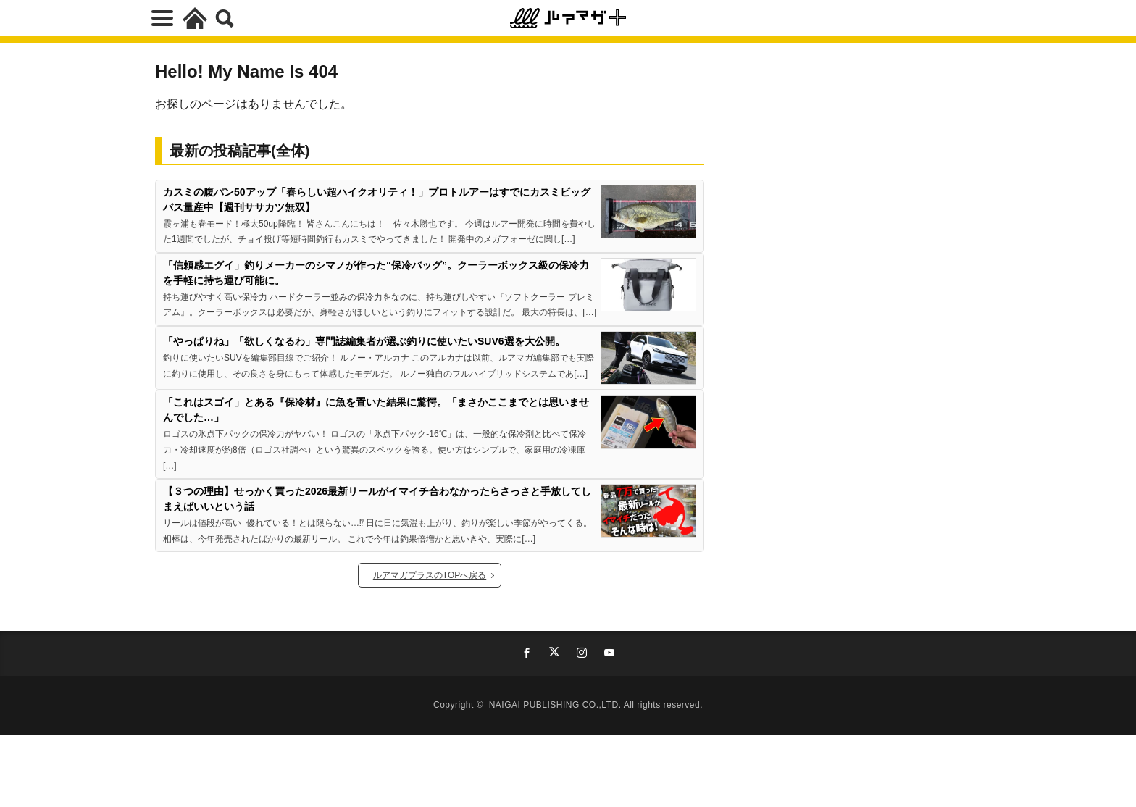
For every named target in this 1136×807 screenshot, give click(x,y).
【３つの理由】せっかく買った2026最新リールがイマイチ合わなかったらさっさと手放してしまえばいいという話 (377, 498)
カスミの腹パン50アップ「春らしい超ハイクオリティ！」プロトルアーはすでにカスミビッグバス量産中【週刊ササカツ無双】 (376, 199)
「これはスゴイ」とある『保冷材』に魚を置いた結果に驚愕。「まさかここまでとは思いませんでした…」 (376, 409)
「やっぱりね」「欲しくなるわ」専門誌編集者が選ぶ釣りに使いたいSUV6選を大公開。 (364, 341)
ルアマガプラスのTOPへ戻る (429, 575)
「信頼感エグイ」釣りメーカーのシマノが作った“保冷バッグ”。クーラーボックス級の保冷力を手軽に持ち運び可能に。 (376, 272)
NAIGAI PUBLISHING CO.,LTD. (556, 705)
